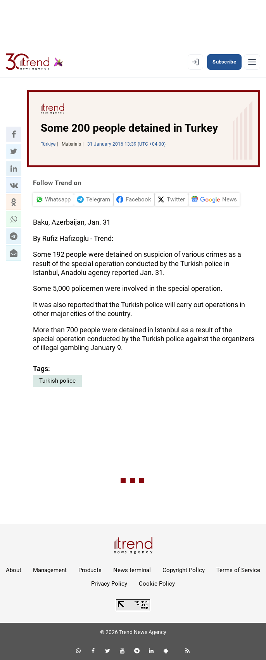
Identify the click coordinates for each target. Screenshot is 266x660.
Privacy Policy (109, 583)
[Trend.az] (34, 61)
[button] (13, 134)
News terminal (132, 570)
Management (50, 570)
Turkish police (57, 380)
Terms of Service (238, 570)
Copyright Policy (183, 570)
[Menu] (252, 62)
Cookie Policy (157, 583)
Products (90, 570)
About (13, 570)
